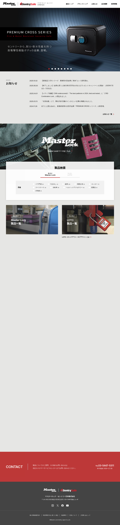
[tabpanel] (60, 39)
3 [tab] (55, 68)
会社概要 (104, 4)
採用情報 (114, 4)
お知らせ (94, 4)
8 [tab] (71, 68)
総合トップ (69, 4)
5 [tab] (61, 68)
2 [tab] (52, 68)
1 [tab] (49, 68)
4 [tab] (58, 68)
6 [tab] (64, 68)
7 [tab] (67, 68)
